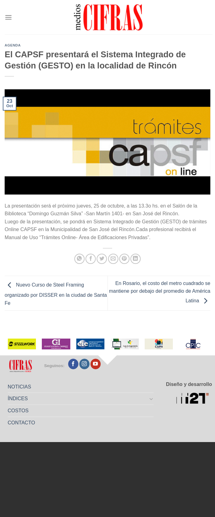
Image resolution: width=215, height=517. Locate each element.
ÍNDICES (18, 398)
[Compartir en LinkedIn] (135, 259)
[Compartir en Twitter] (102, 259)
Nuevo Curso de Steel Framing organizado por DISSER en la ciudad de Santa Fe (56, 294)
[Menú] (8, 17)
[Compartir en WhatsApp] (79, 259)
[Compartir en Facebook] (91, 259)
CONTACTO (21, 422)
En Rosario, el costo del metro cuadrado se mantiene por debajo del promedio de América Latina (159, 292)
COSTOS (18, 410)
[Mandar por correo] (113, 259)
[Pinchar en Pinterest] (124, 259)
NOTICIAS (19, 386)
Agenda (13, 45)
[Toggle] (151, 398)
